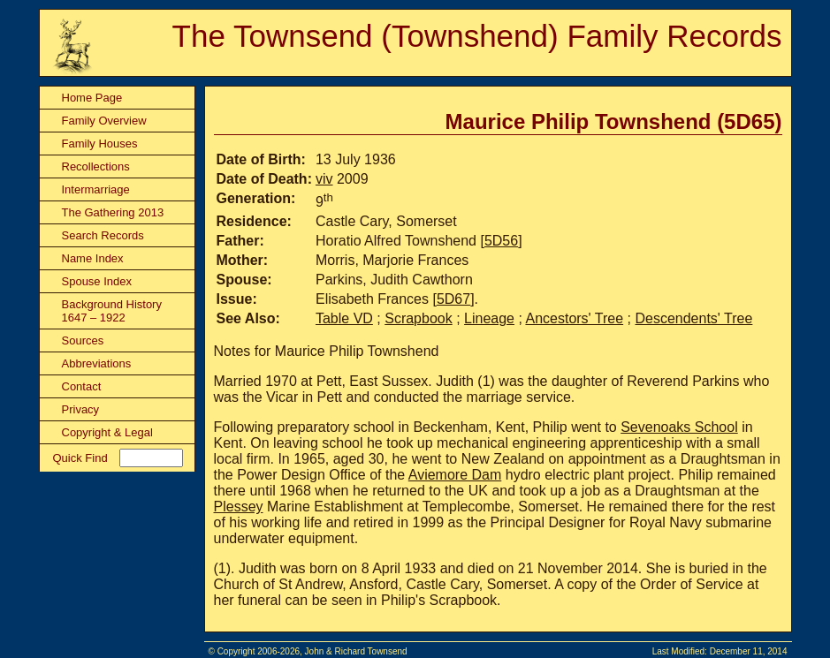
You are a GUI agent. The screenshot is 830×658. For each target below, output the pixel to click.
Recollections (96, 166)
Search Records (103, 235)
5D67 (453, 298)
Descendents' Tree (693, 318)
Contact (82, 386)
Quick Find (80, 458)
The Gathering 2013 (113, 212)
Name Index (93, 258)
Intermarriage (96, 189)
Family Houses (100, 143)
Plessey (238, 506)
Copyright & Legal (107, 432)
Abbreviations (97, 363)
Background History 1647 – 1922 (112, 311)
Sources (83, 340)
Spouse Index (97, 281)
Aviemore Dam (455, 474)
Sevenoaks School (679, 427)
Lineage (489, 318)
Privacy (81, 409)
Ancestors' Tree (574, 318)
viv (324, 178)
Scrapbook (419, 318)
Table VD (344, 318)
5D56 (501, 240)
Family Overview (104, 120)
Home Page (92, 97)
